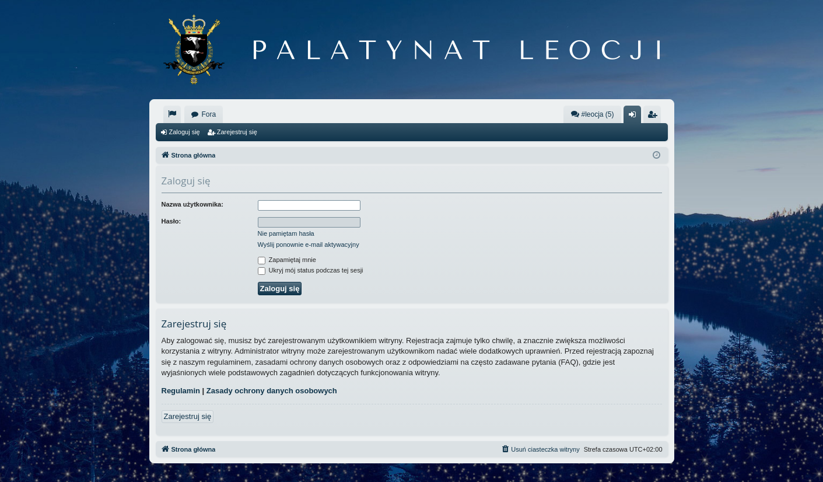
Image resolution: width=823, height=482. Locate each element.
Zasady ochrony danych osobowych (271, 390)
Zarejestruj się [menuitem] (654, 116)
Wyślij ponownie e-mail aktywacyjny (308, 244)
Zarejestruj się (237, 131)
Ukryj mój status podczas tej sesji (310, 270)
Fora (209, 114)
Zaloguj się (184, 131)
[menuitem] (172, 114)
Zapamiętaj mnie (287, 259)
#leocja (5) (592, 114)
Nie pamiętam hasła (286, 233)
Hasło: (171, 221)
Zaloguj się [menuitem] (634, 116)
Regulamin (181, 390)
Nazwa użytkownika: (192, 204)
